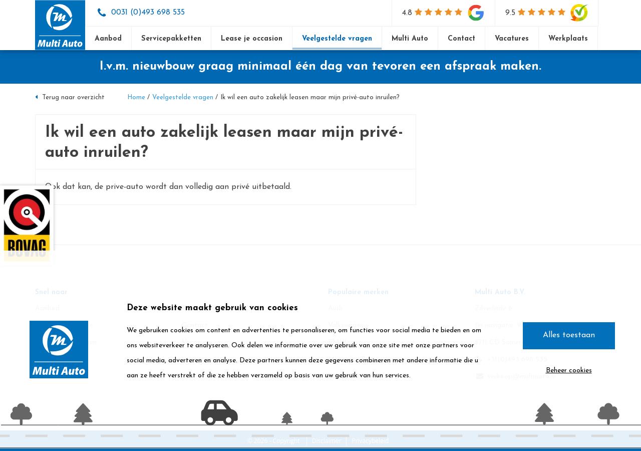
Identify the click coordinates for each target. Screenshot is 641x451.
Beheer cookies (569, 370)
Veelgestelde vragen (337, 39)
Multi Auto (410, 39)
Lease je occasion (251, 39)
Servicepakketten (171, 39)
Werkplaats (568, 39)
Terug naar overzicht (70, 97)
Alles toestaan (569, 335)
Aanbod (108, 39)
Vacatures (512, 39)
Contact (461, 39)
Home (136, 97)
